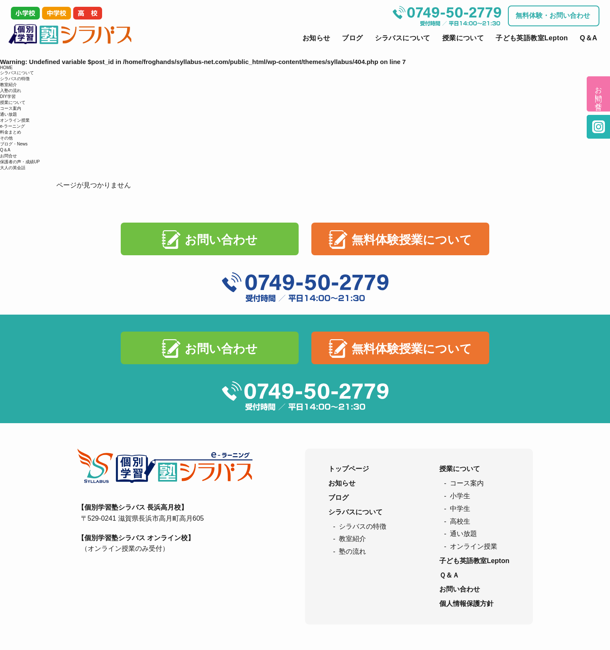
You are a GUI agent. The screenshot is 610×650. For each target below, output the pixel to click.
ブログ (352, 38)
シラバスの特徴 (15, 78)
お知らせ (316, 38)
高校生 (460, 521)
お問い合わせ (221, 239)
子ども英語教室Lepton (532, 38)
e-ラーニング (12, 126)
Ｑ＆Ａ (449, 575)
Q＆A (588, 38)
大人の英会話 (12, 167)
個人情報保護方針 (466, 603)
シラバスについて (402, 38)
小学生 (460, 495)
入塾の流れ (10, 90)
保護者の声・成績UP (20, 161)
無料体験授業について (412, 239)
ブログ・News (14, 144)
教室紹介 (8, 84)
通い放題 (8, 114)
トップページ (348, 468)
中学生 (460, 508)
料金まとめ (10, 132)
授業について (463, 38)
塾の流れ (352, 551)
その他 (6, 138)
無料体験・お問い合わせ (553, 15)
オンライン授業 (15, 120)
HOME (6, 67)
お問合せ (8, 155)
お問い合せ (598, 94)
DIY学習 (8, 96)
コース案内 (10, 108)
